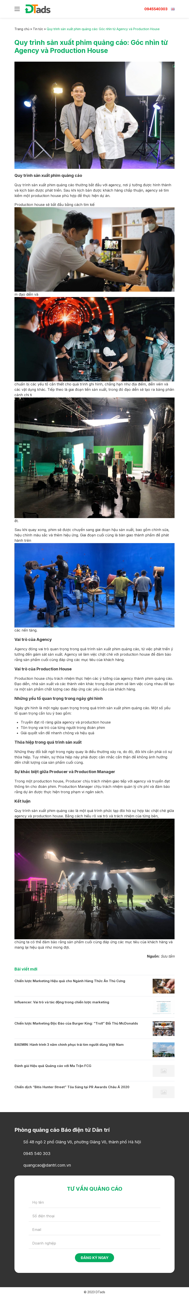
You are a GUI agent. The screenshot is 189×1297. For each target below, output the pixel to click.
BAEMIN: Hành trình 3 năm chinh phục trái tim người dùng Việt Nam (69, 1044)
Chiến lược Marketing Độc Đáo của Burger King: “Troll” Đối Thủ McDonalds (76, 1023)
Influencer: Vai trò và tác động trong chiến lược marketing (61, 1002)
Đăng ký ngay (95, 1257)
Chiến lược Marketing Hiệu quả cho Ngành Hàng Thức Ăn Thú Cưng (69, 981)
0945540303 (155, 9)
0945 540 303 (36, 1153)
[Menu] (17, 9)
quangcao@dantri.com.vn (47, 1165)
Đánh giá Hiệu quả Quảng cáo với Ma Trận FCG (52, 1066)
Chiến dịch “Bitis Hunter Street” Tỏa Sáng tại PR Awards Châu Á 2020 (71, 1087)
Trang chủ (21, 29)
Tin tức (38, 29)
